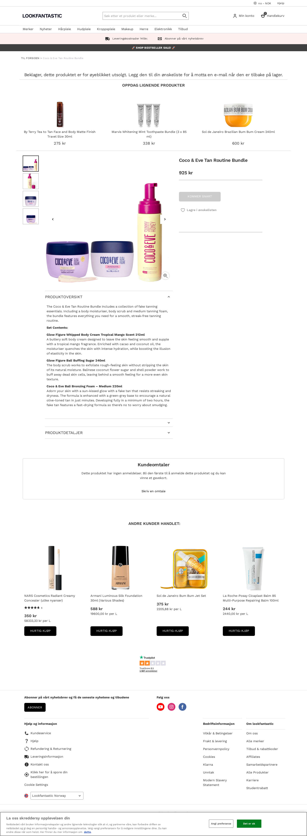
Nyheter (46, 29)
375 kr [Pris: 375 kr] (163, 604)
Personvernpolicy (216, 749)
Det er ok (249, 823)
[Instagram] (171, 710)
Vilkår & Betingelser (218, 733)
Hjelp (280, 3)
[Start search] (185, 16)
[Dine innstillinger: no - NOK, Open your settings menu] (262, 3)
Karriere (252, 780)
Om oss (252, 733)
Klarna (208, 764)
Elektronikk (163, 29)
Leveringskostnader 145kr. (126, 38)
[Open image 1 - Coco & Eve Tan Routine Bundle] (31, 164)
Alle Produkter (257, 772)
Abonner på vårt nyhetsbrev (179, 38)
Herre (144, 29)
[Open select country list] (57, 796)
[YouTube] (160, 710)
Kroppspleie (106, 29)
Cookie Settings (36, 785)
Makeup (127, 29)
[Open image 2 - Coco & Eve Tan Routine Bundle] (31, 181)
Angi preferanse (221, 823)
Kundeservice (37, 733)
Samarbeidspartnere (261, 764)
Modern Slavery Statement (215, 782)
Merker (28, 29)
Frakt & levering (215, 741)
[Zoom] (165, 276)
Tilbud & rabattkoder (262, 749)
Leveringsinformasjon (43, 756)
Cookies (209, 757)
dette (87, 832)
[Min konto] (244, 16)
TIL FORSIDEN (30, 58)
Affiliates (253, 757)
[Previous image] (53, 219)
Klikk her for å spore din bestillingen (46, 774)
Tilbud (183, 29)
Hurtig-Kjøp (43, 632)
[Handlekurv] (273, 16)
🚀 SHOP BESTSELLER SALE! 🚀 (153, 47)
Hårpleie (64, 29)
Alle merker (255, 741)
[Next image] (165, 219)
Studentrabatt (257, 788)
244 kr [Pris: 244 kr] (229, 608)
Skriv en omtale (153, 491)
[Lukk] (300, 823)
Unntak (208, 772)
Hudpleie (84, 29)
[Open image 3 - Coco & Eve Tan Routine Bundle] (31, 199)
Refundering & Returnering (47, 748)
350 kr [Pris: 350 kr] (30, 615)
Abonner (35, 707)
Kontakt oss (36, 764)
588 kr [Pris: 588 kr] (96, 608)
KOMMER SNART (200, 196)
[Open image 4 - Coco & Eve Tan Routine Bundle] (31, 216)
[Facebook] (182, 710)
